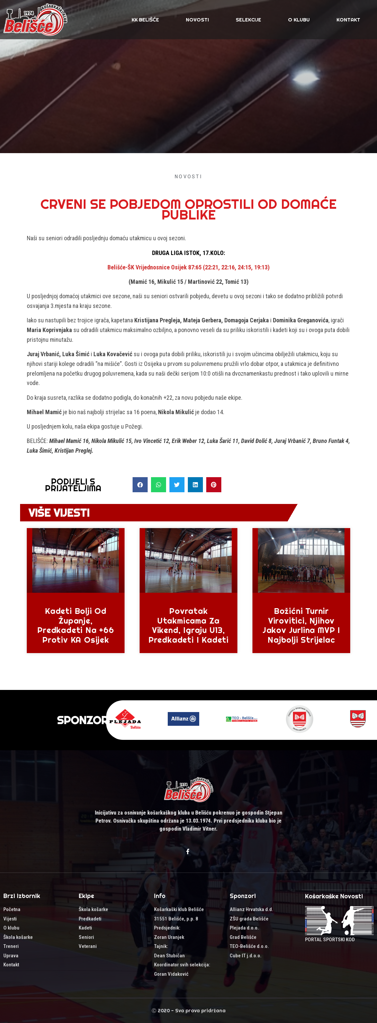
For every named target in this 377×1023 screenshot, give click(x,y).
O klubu (299, 19)
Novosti (197, 19)
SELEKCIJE (248, 19)
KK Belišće (145, 19)
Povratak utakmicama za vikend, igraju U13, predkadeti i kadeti (188, 625)
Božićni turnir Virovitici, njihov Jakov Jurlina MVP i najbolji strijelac (301, 625)
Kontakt (348, 19)
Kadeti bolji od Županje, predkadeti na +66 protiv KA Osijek (75, 625)
